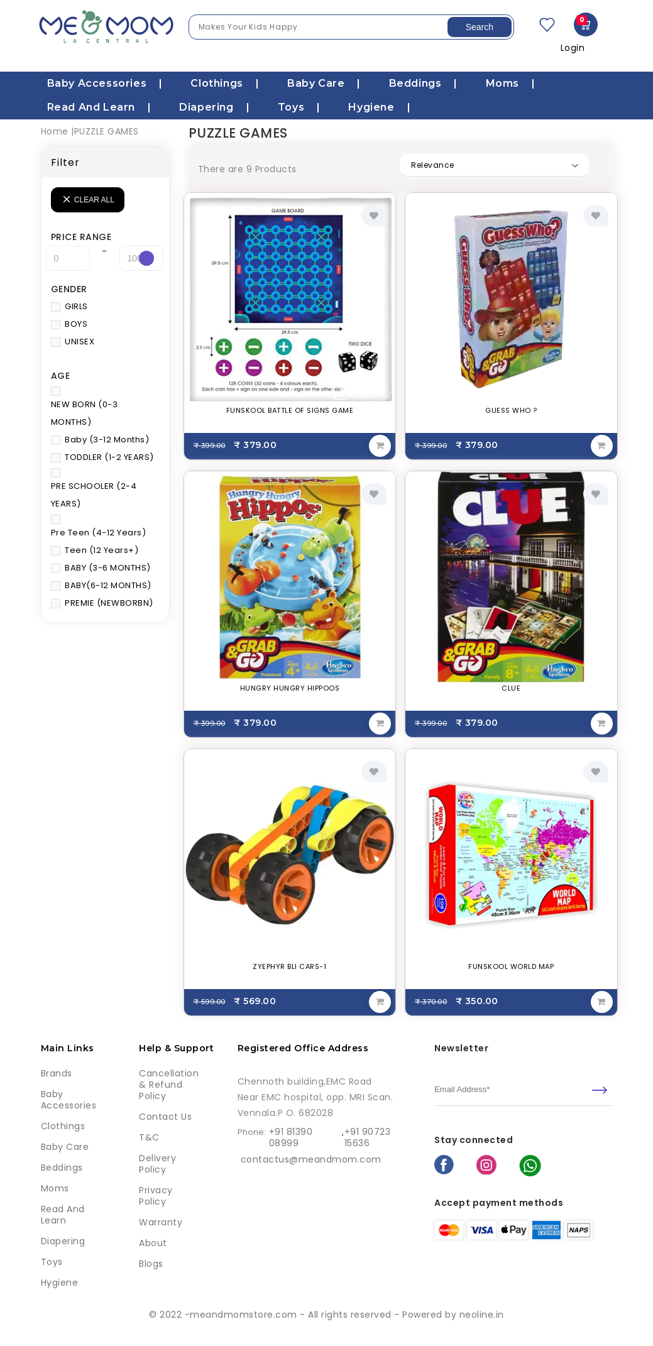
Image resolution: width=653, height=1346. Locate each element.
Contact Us (165, 1116)
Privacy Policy (156, 1196)
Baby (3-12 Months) (107, 440)
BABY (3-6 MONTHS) (108, 568)
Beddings (415, 83)
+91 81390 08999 (291, 1137)
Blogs (151, 1263)
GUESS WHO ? (511, 410)
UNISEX (79, 341)
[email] (523, 1090)
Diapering (206, 107)
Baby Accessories (97, 83)
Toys (291, 107)
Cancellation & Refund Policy (169, 1085)
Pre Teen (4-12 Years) (98, 533)
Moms (502, 83)
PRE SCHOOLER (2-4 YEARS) (94, 495)
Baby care (315, 83)
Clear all (94, 199)
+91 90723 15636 (367, 1137)
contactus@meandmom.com (311, 1159)
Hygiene (371, 107)
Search (479, 27)
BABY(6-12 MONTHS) (108, 585)
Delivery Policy (157, 1163)
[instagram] (486, 1166)
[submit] (599, 1090)
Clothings (216, 83)
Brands (56, 1073)
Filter (65, 162)
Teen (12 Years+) (101, 550)
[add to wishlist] (374, 215)
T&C (149, 1137)
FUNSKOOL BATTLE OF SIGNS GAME (290, 410)
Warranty (160, 1222)
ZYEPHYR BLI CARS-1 (289, 966)
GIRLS (76, 306)
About (153, 1243)
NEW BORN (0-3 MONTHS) (84, 413)
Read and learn (91, 107)
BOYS (76, 324)
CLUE (511, 688)
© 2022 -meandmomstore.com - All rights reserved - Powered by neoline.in (326, 1314)
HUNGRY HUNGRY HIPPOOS (290, 688)
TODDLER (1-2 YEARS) (109, 457)
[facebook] (444, 1166)
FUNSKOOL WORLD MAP (511, 966)
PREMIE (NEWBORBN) (109, 603)
